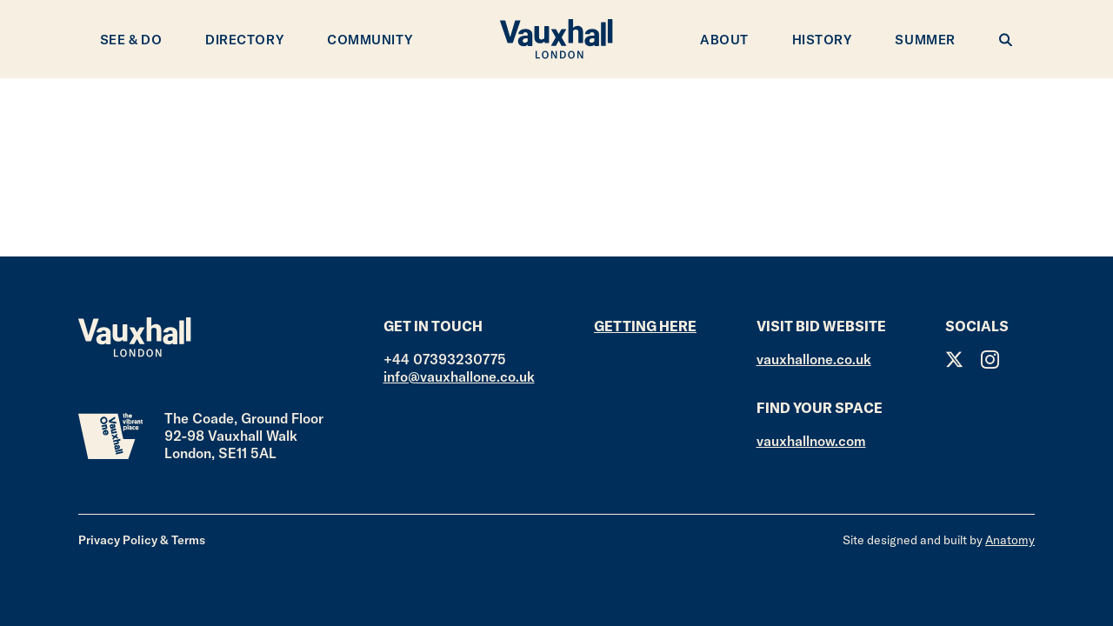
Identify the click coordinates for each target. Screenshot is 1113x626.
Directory (244, 39)
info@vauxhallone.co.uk (459, 376)
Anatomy (1010, 540)
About (724, 39)
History (822, 39)
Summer (925, 39)
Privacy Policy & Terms (141, 540)
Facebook (1025, 359)
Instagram (990, 359)
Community (370, 39)
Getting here (645, 326)
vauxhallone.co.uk (813, 359)
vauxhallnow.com (811, 441)
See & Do (131, 39)
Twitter (954, 359)
